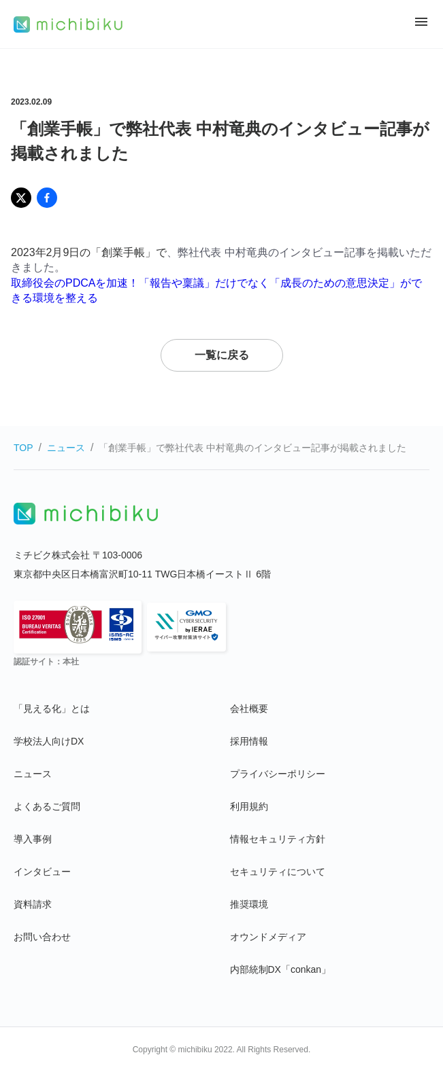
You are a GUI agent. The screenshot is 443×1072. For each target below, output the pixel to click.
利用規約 (249, 806)
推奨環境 (249, 904)
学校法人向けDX (49, 741)
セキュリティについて (277, 871)
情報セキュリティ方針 (277, 839)
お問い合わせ (42, 936)
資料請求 (33, 904)
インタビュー (42, 871)
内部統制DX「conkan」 (280, 969)
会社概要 (249, 708)
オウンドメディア (268, 936)
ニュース (66, 447)
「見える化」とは (52, 708)
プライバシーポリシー (277, 773)
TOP (23, 447)
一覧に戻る (222, 355)
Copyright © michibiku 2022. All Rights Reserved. (222, 1049)
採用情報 (249, 741)
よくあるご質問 (47, 806)
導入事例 (33, 839)
